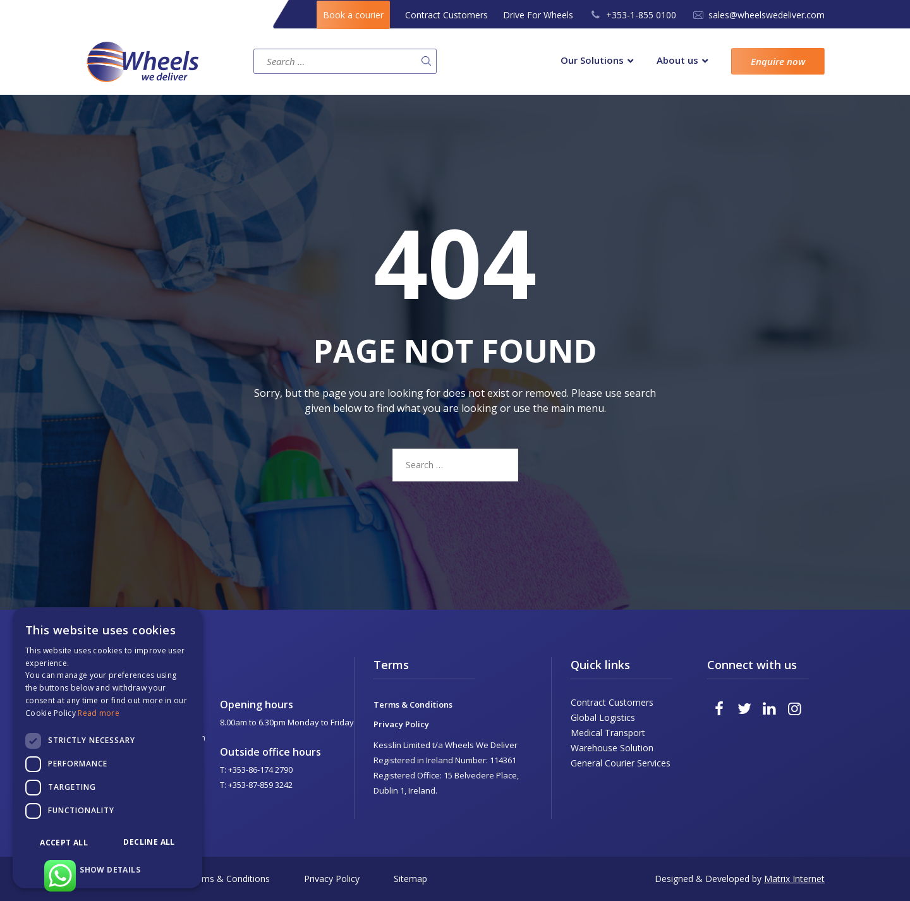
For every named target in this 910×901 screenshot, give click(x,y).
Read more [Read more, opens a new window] (98, 713)
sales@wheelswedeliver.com (766, 15)
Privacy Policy (401, 724)
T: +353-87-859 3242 (256, 784)
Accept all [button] (64, 842)
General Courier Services (620, 763)
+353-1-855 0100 (641, 15)
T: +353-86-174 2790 (256, 769)
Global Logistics (603, 717)
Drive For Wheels (538, 15)
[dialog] (107, 747)
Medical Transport (608, 733)
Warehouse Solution (612, 748)
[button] (107, 869)
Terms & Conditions (412, 704)
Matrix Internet (794, 879)
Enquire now (778, 61)
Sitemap (410, 879)
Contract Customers (446, 15)
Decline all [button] (148, 842)
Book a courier (353, 15)
